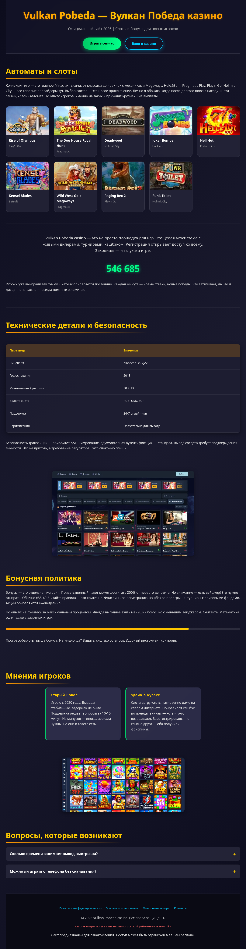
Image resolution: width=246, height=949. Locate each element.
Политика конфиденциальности (80, 908)
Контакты (180, 908)
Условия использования (122, 908)
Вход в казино (144, 43)
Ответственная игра (156, 908)
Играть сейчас (102, 43)
